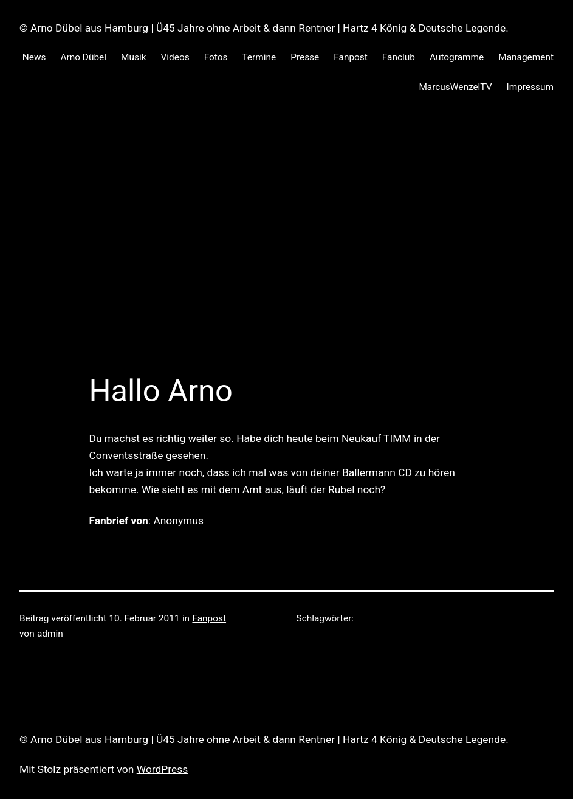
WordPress (162, 769)
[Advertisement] (286, 244)
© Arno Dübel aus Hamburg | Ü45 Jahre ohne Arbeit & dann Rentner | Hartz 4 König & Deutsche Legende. (264, 28)
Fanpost (209, 618)
